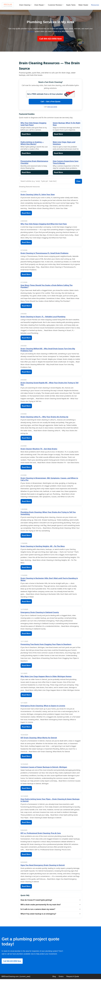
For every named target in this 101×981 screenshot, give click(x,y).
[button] (30, 4)
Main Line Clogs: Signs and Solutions (64, 143)
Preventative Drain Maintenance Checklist (34, 162)
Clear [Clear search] (78, 181)
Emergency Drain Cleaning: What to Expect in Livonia (43, 707)
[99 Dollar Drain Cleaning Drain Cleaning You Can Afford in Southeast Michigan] (8, 5)
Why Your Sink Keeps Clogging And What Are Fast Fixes (44, 224)
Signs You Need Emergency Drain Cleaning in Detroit (43, 867)
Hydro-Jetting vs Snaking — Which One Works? (32, 143)
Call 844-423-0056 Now (50, 39)
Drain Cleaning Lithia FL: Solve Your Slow (38, 195)
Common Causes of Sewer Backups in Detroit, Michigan (44, 768)
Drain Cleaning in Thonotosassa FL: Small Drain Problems (44, 253)
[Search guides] (46, 181)
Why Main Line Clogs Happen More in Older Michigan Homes (46, 677)
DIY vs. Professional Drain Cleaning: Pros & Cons (41, 835)
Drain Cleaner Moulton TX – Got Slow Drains (39, 449)
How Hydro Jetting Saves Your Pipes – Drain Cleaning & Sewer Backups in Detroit (50, 801)
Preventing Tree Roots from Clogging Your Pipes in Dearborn (46, 645)
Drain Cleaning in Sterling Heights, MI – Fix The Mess (43, 547)
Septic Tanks (70, 5)
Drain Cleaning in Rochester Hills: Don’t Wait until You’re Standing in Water (49, 580)
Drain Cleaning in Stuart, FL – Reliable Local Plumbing (43, 317)
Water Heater (83, 5)
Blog (54, 978)
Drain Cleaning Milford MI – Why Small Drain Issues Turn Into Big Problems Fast (48, 350)
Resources (95, 5)
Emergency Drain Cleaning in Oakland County (40, 613)
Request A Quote (72, 978)
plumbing (30, 31)
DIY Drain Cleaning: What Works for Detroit (39, 739)
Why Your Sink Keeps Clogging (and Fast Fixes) (33, 124)
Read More (26, 134)
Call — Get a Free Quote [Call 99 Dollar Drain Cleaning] (50, 101)
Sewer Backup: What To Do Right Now (66, 124)
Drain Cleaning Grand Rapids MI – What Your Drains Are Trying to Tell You (49, 384)
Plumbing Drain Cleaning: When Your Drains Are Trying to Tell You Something (48, 514)
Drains (61, 978)
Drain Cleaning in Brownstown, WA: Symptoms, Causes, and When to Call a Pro (49, 480)
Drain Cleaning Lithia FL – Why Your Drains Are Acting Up (44, 417)
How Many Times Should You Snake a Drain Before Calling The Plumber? (47, 287)
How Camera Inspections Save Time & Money (65, 162)
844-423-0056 (52, 107)
